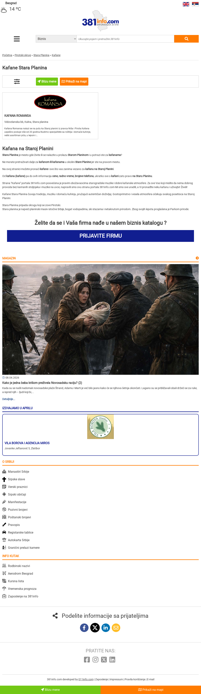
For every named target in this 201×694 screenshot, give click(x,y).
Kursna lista (16, 581)
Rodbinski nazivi (19, 566)
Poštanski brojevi (19, 517)
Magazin (9, 258)
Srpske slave (16, 479)
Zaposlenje (101, 679)
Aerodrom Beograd (20, 573)
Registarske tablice (20, 532)
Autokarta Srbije (18, 540)
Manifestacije (17, 502)
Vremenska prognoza (22, 589)
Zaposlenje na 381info (23, 596)
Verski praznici (18, 487)
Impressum (116, 679)
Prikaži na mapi (150, 690)
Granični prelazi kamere (24, 547)
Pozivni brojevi (18, 509)
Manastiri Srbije (18, 471)
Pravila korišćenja (135, 679)
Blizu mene (50, 690)
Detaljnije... (8, 399)
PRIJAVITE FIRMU (100, 236)
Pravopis (14, 525)
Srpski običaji (17, 494)
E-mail (150, 679)
